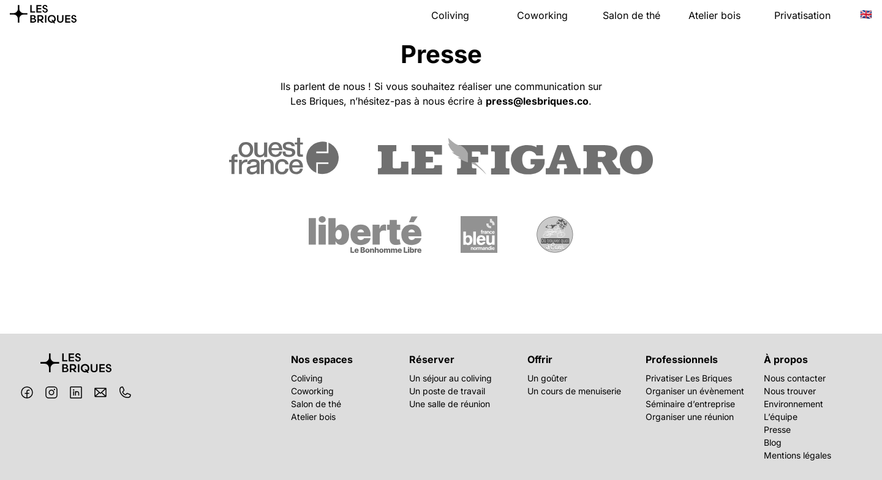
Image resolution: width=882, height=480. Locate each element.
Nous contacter (795, 378)
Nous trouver (790, 391)
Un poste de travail (447, 391)
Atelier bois (714, 15)
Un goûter (547, 378)
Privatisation (802, 15)
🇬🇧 (866, 14)
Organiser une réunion (690, 416)
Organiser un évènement (695, 391)
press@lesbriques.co (537, 101)
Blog (773, 442)
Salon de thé (631, 15)
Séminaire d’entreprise (690, 404)
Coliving (450, 15)
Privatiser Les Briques (689, 378)
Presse (777, 429)
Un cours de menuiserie (574, 391)
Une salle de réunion (449, 404)
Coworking (542, 15)
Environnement (793, 404)
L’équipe (780, 416)
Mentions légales (797, 455)
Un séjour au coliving (450, 378)
